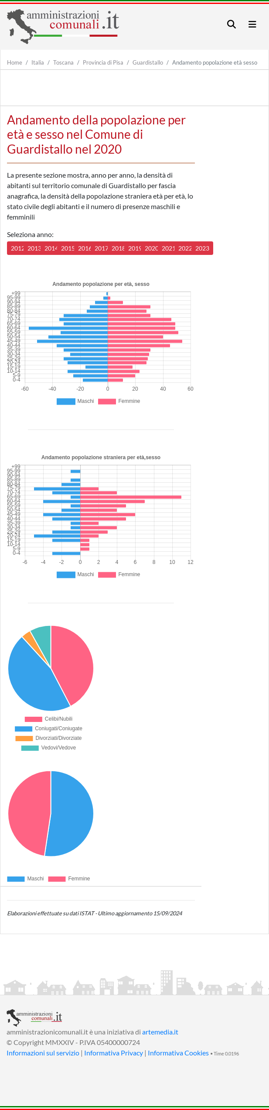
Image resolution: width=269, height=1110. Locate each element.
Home (14, 62)
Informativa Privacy (113, 1052)
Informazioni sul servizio (43, 1052)
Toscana (63, 62)
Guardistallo (148, 62)
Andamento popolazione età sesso (214, 62)
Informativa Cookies (178, 1052)
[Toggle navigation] (231, 24)
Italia (37, 62)
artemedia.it (160, 1032)
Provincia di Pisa (103, 62)
